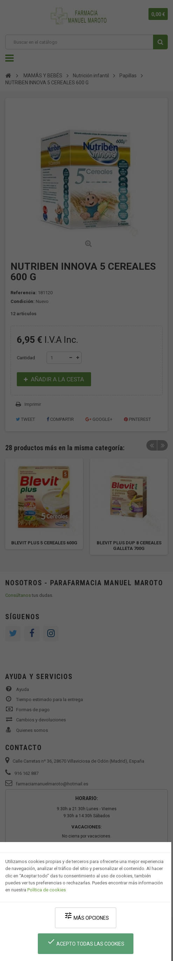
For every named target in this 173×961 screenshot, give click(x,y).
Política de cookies (46, 889)
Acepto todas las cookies (85, 942)
